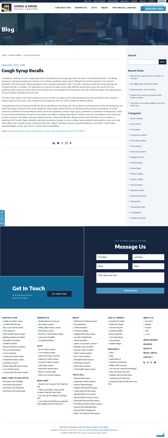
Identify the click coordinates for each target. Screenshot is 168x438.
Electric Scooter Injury (47, 372)
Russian (15, 1)
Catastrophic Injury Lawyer (85, 369)
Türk (147, 331)
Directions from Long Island (14, 391)
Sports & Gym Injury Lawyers (86, 344)
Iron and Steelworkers (12, 350)
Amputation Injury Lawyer (13, 360)
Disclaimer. (114, 430)
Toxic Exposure (9, 331)
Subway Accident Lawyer (49, 359)
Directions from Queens (12, 385)
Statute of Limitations (118, 362)
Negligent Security (137, 157)
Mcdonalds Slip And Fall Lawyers (87, 401)
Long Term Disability (47, 337)
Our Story (149, 321)
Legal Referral (115, 359)
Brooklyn (74, 427)
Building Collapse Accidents (14, 337)
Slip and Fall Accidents (138, 196)
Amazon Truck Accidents (84, 350)
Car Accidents (135, 129)
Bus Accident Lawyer (47, 350)
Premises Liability (136, 174)
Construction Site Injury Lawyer (15, 373)
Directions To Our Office (15, 378)
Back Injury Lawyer (46, 324)
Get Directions (59, 294)
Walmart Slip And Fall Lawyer (86, 388)
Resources (125, 1)
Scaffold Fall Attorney (11, 324)
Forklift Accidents (10, 344)
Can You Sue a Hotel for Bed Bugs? (123, 369)
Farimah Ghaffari (116, 331)
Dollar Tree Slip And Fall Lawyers (87, 414)
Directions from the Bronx (13, 388)
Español (162, 1)
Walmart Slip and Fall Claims (121, 375)
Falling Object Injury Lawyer (50, 328)
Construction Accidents (138, 135)
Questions (42, 381)
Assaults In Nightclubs (83, 337)
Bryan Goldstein (116, 334)
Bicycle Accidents (136, 118)
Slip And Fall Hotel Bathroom (85, 407)
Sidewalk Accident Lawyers (85, 382)
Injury (75, 318)
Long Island (82, 427)
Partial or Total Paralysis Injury (51, 334)
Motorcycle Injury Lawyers (49, 356)
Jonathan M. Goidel (117, 321)
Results (143, 1)
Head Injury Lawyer (46, 331)
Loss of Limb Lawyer (11, 369)
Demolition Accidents (11, 340)
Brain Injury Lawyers (82, 363)
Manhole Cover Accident (83, 347)
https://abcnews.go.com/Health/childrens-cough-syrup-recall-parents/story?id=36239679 (46, 131)
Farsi (25, 1)
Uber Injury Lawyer (46, 366)
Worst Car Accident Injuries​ (50, 375)
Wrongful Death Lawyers (84, 360)
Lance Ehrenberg (116, 337)
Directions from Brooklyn (13, 382)
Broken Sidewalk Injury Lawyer (15, 366)
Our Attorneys (99, 1)
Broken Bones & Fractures (49, 321)
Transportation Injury (137, 207)
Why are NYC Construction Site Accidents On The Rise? (146, 77)
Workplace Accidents (138, 218)
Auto (40, 346)
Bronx (95, 427)
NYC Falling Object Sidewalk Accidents (144, 84)
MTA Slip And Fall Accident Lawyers (88, 404)
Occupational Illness (46, 340)
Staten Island (103, 427)
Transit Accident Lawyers (49, 362)
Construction (9, 318)
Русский (148, 328)
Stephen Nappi (115, 344)
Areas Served (113, 1)
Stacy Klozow (115, 340)
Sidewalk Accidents (137, 190)
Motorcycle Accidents (138, 152)
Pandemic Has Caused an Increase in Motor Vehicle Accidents (146, 96)
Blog (4, 55)
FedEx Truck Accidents (83, 353)
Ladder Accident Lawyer (13, 321)
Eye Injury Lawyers (10, 363)
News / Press (150, 353)
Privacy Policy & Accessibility (99, 430)
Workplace (43, 318)
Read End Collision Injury (48, 369)
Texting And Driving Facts (120, 378)
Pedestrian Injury (136, 163)
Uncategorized (135, 212)
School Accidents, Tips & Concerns (143, 89)
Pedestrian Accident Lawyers (86, 321)
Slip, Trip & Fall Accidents (13, 328)
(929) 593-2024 (154, 8)
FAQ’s (112, 353)
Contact (151, 1)
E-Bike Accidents (80, 328)
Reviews (134, 1)
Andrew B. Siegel (116, 324)
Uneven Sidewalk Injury (83, 385)
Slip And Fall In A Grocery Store (86, 398)
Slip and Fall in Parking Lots (85, 411)
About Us (87, 1)
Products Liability (14, 55)
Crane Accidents (9, 353)
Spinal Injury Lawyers (82, 366)
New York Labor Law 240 (120, 372)
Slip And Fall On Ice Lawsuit (85, 395)
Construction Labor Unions (13, 357)
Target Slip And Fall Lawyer (85, 391)
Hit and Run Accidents (138, 141)
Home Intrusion (135, 146)
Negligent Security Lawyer (85, 334)
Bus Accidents (135, 124)
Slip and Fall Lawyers (82, 378)
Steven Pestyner (116, 328)
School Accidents (136, 185)
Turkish (20, 1)
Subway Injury (135, 201)
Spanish (10, 1)
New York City (65, 427)
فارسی (147, 334)
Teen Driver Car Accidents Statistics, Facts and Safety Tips (147, 104)
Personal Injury (135, 168)
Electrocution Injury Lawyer (14, 334)
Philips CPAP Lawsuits (118, 366)
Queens (89, 427)
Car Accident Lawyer (47, 353)
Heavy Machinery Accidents (14, 347)
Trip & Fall (78, 375)
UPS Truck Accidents (82, 357)
